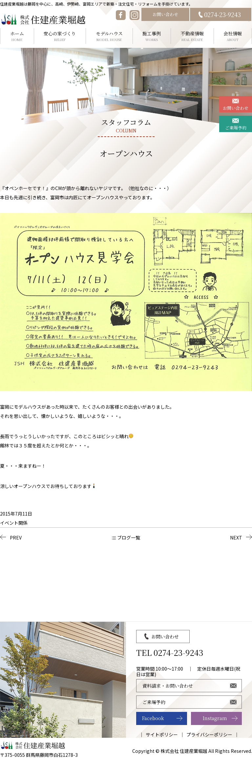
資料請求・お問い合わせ (167, 685)
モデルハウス (109, 36)
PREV (16, 537)
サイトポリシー (162, 734)
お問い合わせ (165, 14)
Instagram (215, 718)
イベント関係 (14, 522)
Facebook (153, 718)
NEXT (236, 537)
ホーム (17, 36)
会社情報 (233, 36)
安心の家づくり (60, 36)
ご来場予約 (235, 128)
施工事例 (152, 36)
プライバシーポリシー (209, 734)
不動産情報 (192, 36)
